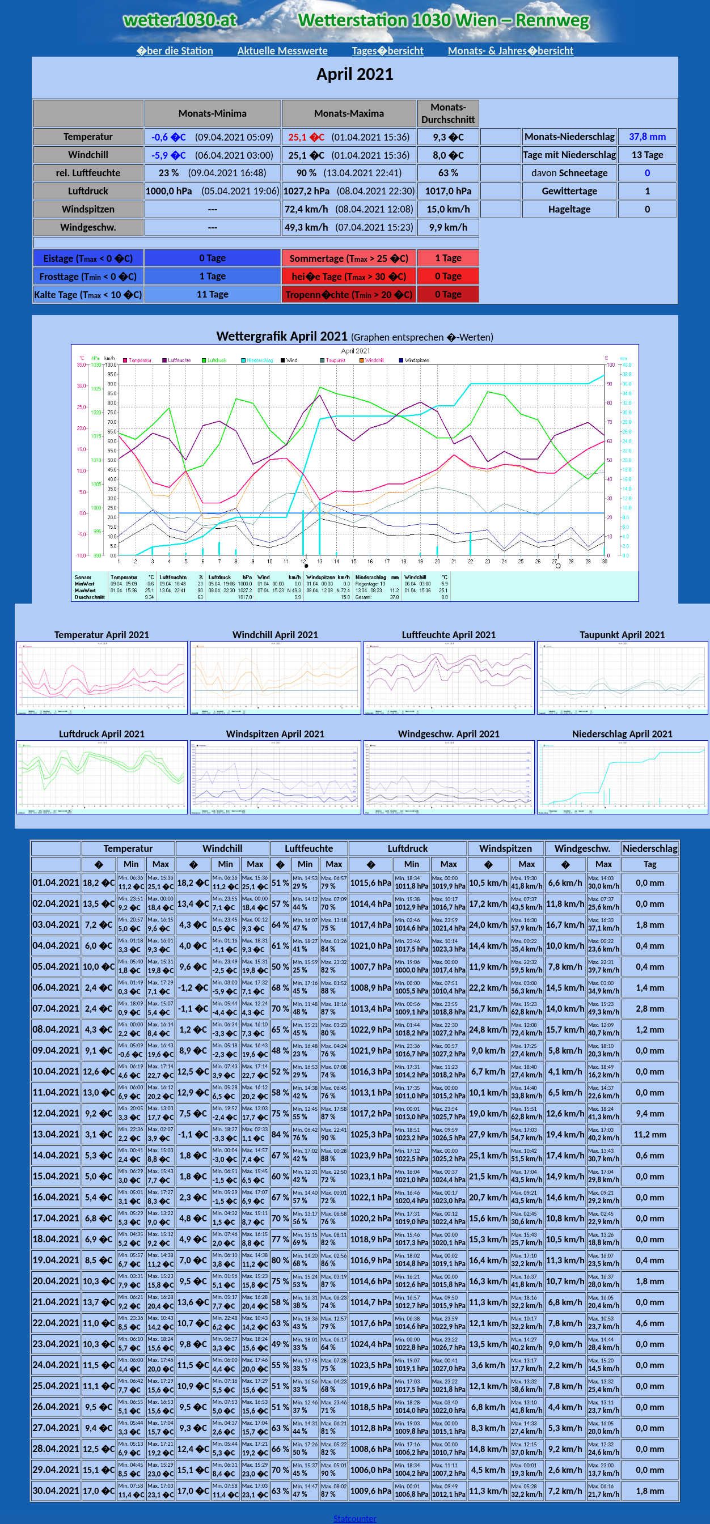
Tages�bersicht (388, 50)
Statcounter (355, 1518)
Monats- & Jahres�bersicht (511, 50)
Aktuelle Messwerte (283, 50)
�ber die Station (174, 50)
